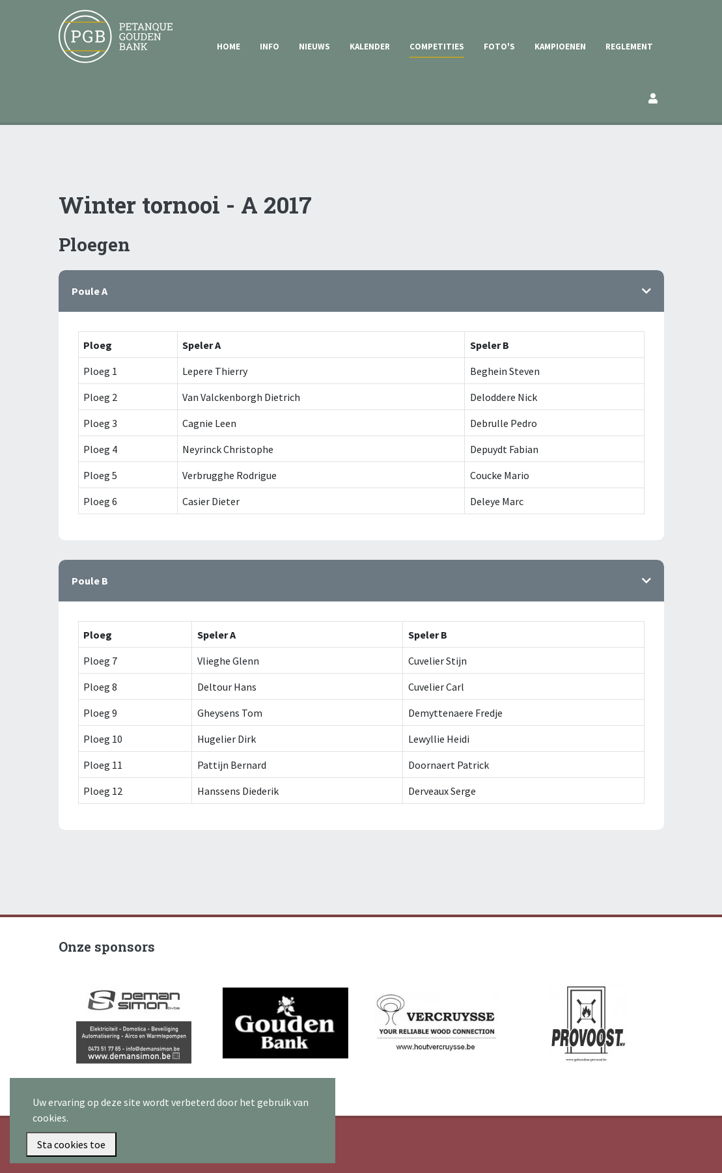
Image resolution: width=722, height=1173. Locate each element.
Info (269, 46)
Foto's (499, 46)
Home (228, 46)
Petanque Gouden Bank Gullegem (110, 25)
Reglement (629, 46)
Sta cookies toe (71, 1144)
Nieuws (314, 46)
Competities (437, 46)
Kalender (370, 46)
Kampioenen (560, 46)
